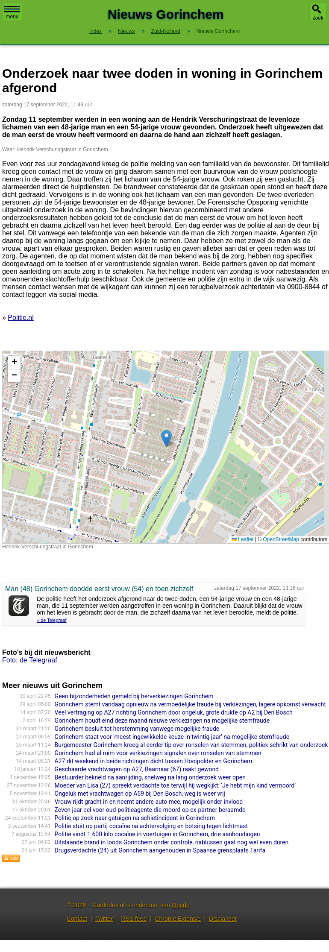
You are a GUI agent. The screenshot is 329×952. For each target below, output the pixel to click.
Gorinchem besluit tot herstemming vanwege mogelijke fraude (137, 728)
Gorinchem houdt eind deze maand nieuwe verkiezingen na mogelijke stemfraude (162, 720)
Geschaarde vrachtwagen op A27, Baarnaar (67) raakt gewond (137, 769)
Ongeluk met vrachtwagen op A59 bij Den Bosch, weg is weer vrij (140, 793)
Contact (77, 918)
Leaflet (242, 539)
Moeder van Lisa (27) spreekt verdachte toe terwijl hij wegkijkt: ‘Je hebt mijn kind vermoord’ (175, 785)
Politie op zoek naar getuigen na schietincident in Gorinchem (135, 817)
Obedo (181, 905)
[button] (166, 438)
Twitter (104, 918)
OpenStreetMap (281, 539)
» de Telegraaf (52, 620)
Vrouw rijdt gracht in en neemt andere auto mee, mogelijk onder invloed (149, 801)
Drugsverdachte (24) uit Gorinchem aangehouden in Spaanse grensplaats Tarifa (160, 850)
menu (12, 13)
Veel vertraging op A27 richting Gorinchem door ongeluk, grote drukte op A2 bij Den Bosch (174, 712)
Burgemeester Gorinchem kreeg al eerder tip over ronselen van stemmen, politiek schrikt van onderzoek (191, 744)
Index (95, 31)
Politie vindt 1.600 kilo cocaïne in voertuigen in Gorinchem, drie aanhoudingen (157, 834)
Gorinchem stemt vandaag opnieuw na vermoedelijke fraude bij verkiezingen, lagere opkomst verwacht (190, 704)
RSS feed (134, 918)
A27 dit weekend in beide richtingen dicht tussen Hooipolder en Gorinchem (154, 761)
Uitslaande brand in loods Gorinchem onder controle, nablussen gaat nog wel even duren (172, 842)
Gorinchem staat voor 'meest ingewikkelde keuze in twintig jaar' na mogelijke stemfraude (172, 736)
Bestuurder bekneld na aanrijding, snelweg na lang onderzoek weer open (150, 777)
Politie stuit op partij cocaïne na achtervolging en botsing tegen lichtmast (151, 826)
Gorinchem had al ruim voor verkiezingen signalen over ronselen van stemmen (158, 753)
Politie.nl (20, 317)
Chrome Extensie (177, 918)
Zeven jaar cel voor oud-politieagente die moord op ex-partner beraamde (150, 809)
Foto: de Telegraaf (29, 660)
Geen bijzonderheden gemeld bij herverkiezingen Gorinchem (134, 696)
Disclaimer (223, 918)
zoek (318, 18)
